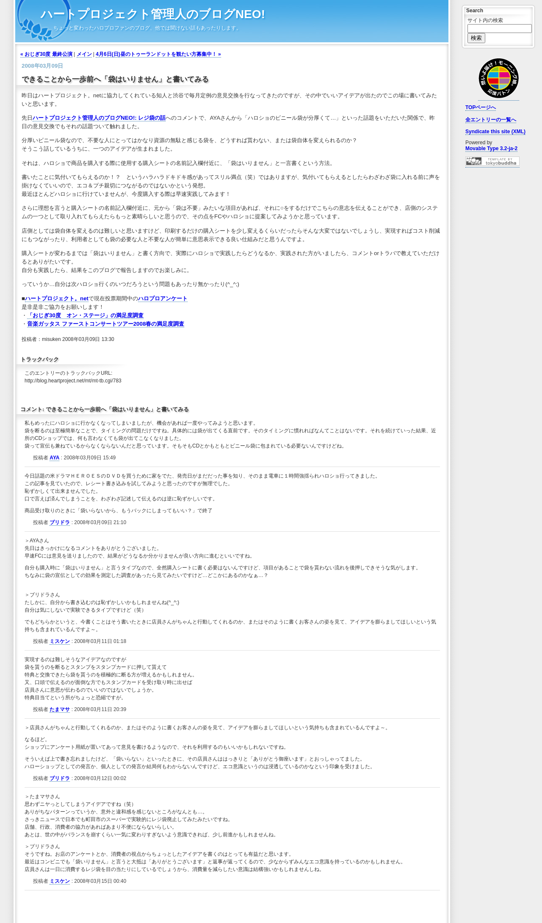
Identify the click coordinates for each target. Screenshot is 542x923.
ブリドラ (60, 522)
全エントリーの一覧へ (490, 120)
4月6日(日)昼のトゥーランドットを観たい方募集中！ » (158, 54)
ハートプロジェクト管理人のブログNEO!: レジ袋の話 (99, 118)
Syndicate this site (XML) (495, 132)
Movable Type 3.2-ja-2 (491, 148)
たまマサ (60, 709)
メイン (84, 54)
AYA (54, 458)
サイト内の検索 (485, 20)
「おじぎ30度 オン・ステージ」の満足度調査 (85, 315)
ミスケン (60, 641)
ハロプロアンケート (163, 298)
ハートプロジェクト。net (56, 298)
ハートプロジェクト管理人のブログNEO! (153, 14)
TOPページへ (480, 107)
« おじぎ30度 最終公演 (46, 54)
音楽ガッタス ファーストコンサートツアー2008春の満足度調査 (105, 324)
